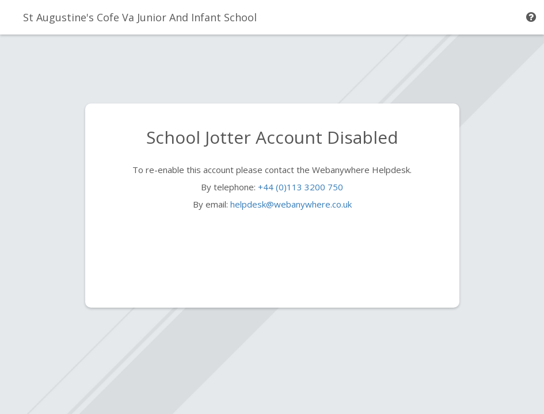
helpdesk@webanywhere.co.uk (291, 204)
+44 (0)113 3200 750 (300, 187)
